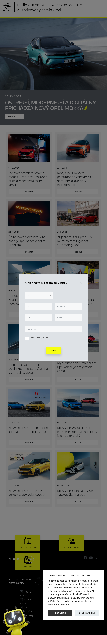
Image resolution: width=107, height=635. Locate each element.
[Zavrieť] (80, 283)
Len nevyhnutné (87, 613)
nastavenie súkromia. (59, 604)
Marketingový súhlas (39, 338)
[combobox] (39, 295)
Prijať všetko (60, 613)
